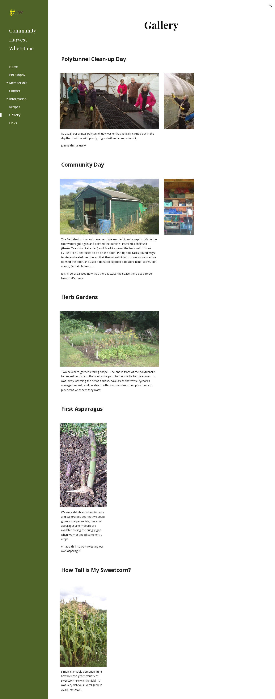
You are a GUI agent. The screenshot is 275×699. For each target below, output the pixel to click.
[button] (270, 5)
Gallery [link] (14, 115)
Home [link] (13, 67)
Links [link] (13, 123)
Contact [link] (14, 91)
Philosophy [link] (17, 75)
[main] (161, 24)
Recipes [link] (14, 107)
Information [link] (18, 99)
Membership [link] (18, 83)
